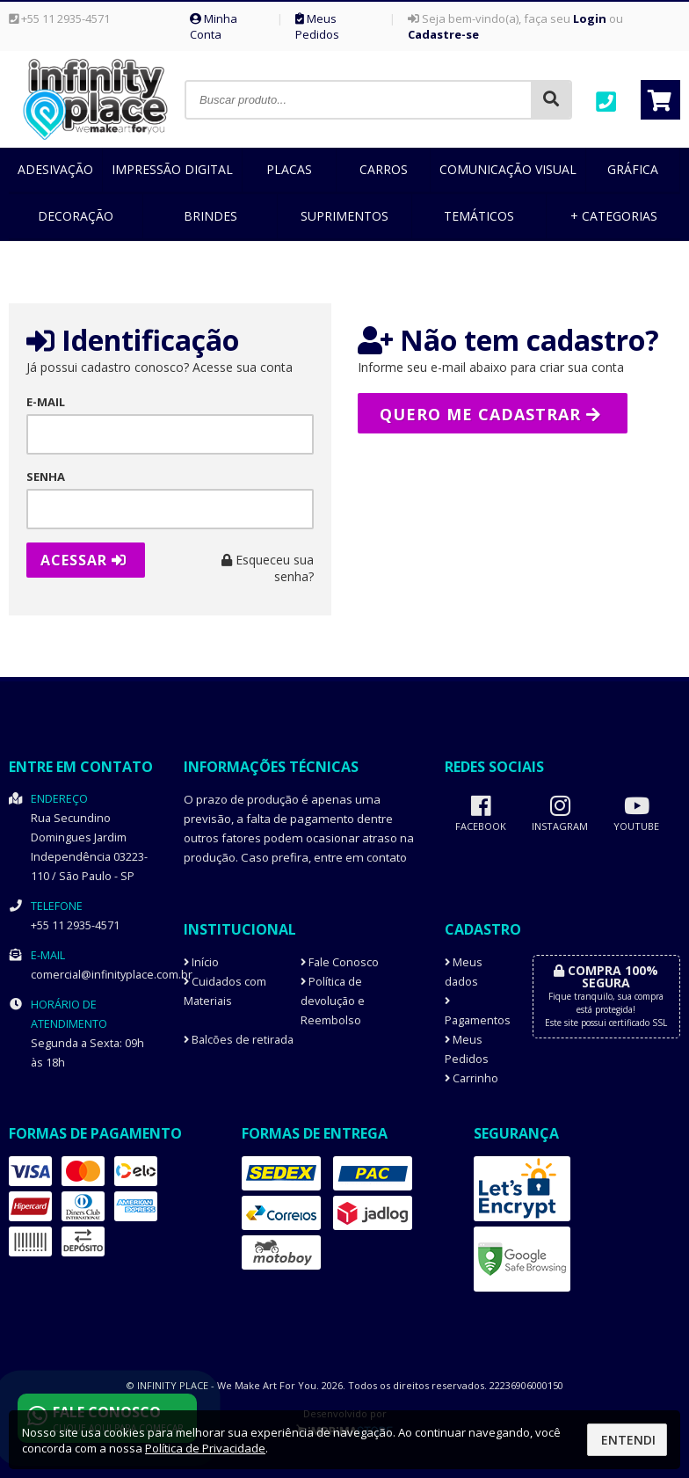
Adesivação (55, 169)
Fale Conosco (340, 962)
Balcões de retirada (239, 1039)
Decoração (75, 216)
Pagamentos (475, 1012)
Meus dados (463, 972)
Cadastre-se (443, 34)
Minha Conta (213, 26)
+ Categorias (613, 216)
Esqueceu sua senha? (267, 568)
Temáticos (479, 216)
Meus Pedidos (317, 26)
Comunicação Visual (508, 169)
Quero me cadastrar (490, 414)
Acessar (83, 560)
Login (589, 18)
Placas (289, 169)
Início (201, 962)
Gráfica (632, 169)
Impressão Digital (172, 169)
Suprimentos (344, 216)
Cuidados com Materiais (225, 991)
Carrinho (471, 1078)
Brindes (210, 216)
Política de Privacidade (205, 1448)
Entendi (628, 1439)
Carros (383, 169)
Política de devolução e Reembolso (333, 1001)
